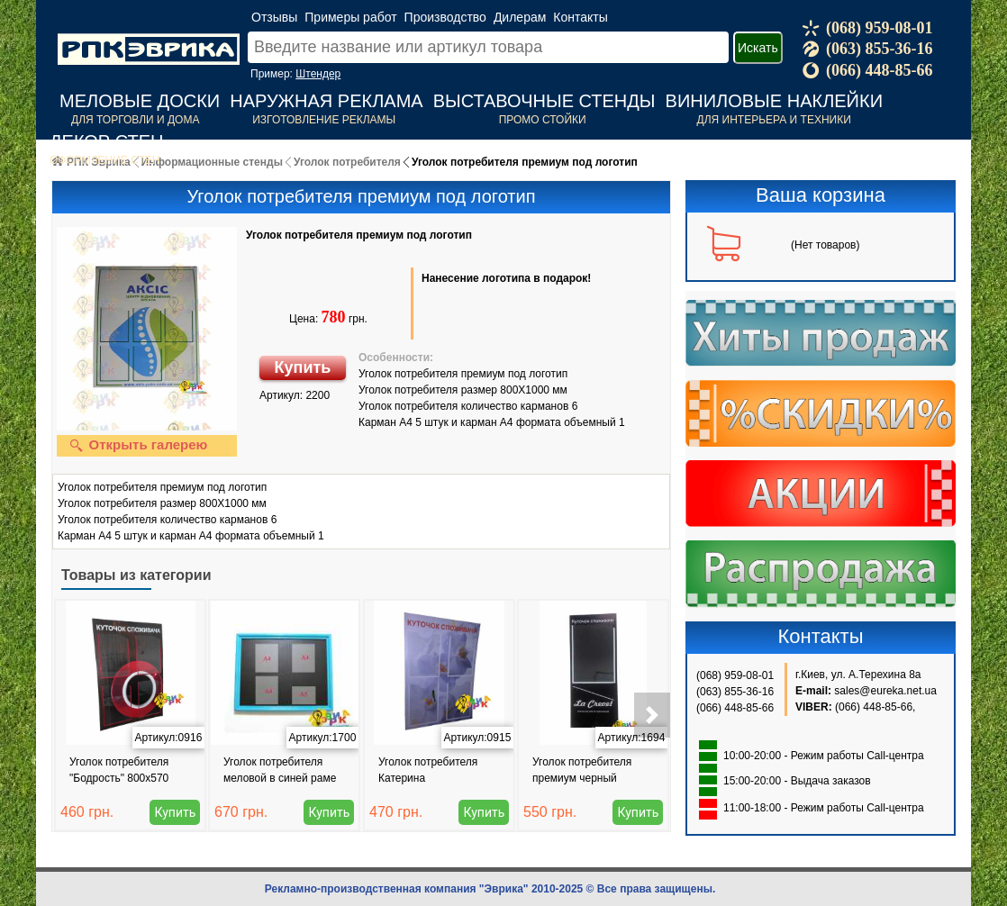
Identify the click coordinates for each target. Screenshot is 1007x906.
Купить (303, 367)
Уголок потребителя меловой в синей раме (279, 770)
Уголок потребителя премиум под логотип (359, 235)
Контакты (580, 17)
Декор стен (107, 141)
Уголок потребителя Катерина (427, 770)
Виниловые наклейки (774, 101)
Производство (445, 17)
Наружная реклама (326, 101)
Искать (758, 48)
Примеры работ (350, 17)
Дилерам (520, 17)
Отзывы (274, 17)
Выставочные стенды (544, 101)
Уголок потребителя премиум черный (581, 770)
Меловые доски (139, 101)
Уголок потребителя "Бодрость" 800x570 (118, 770)
